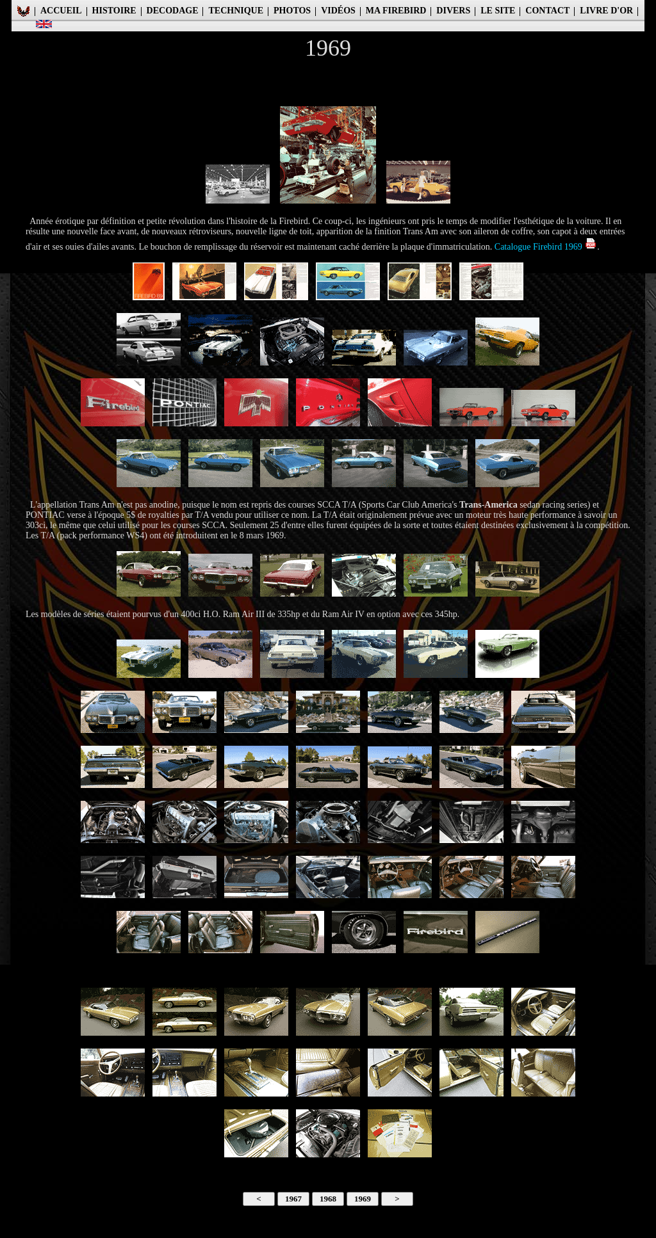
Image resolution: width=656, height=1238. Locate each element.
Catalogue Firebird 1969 (546, 247)
